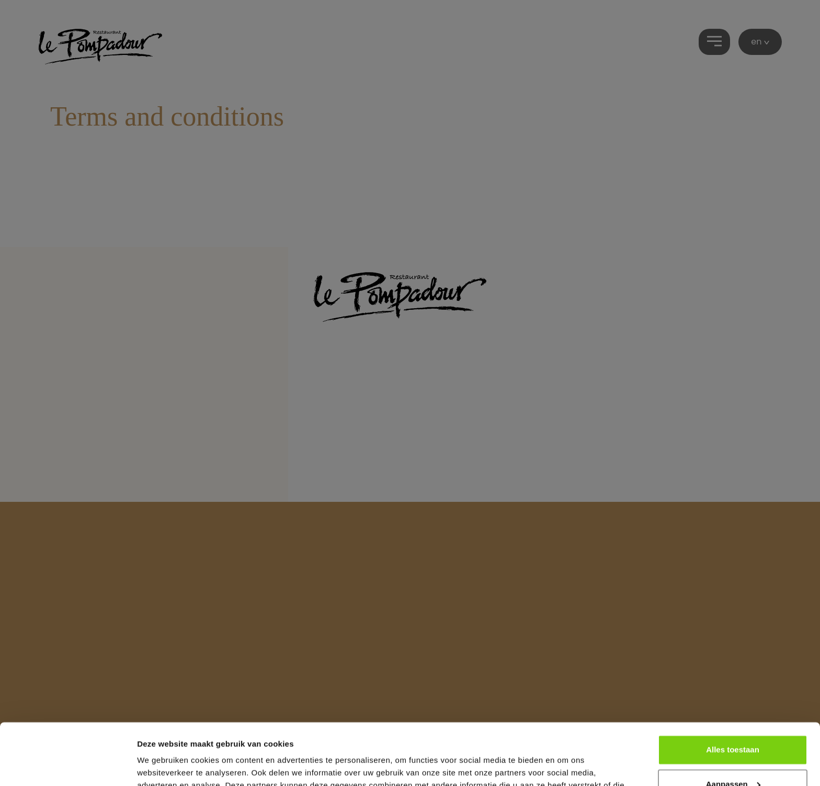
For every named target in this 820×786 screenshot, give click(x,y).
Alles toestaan (732, 688)
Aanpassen (733, 722)
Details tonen (162, 765)
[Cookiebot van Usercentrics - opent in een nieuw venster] (67, 765)
